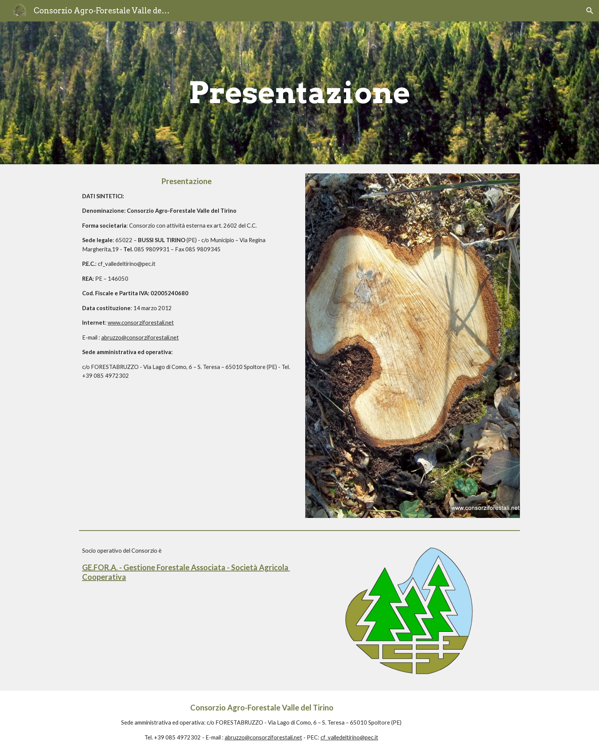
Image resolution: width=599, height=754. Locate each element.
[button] (590, 11)
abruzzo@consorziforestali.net (140, 337)
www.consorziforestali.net (141, 322)
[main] (299, 92)
